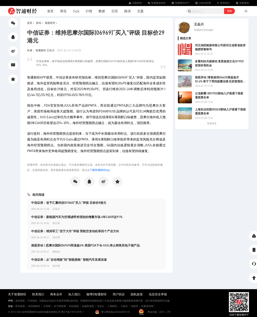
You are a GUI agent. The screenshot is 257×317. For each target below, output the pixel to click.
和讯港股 (74, 306)
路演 (127, 11)
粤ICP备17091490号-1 (72, 311)
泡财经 (134, 306)
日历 (114, 11)
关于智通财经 (17, 294)
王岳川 (199, 24)
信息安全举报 (158, 294)
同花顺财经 (34, 306)
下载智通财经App (100, 170)
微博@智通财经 (96, 294)
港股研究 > (51, 22)
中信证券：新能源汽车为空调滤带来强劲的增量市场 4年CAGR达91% (76, 217)
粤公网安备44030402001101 (115, 311)
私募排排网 (147, 306)
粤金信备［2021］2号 (159, 311)
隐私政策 (137, 294)
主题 (140, 11)
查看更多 (212, 123)
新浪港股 (20, 306)
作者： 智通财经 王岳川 (41, 50)
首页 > (30, 22)
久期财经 (112, 306)
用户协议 (119, 294)
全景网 (47, 306)
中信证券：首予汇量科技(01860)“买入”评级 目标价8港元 (68, 203)
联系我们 (38, 294)
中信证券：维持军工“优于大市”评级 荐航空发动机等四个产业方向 (75, 231)
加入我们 (74, 294)
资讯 (63, 11)
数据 (102, 11)
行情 (89, 11)
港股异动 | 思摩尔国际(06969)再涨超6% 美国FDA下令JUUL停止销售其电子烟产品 (85, 245)
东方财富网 (60, 306)
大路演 (124, 306)
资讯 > (39, 22)
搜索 (229, 10)
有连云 (100, 306)
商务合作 (56, 294)
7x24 (76, 11)
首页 (50, 11)
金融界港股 (88, 306)
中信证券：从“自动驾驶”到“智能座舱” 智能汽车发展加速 (69, 259)
